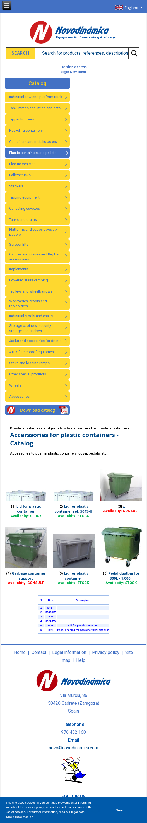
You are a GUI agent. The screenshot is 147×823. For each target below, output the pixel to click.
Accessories (19, 396)
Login (65, 71)
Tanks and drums (23, 220)
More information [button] (19, 817)
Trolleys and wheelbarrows (30, 291)
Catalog (37, 83)
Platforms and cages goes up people (33, 231)
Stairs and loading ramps (29, 363)
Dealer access (73, 66)
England (131, 7)
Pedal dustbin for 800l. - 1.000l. (124, 576)
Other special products (27, 374)
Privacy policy (105, 652)
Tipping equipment (24, 197)
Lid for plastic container (28, 509)
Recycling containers (26, 130)
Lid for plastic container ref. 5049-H (74, 509)
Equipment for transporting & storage (85, 37)
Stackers (16, 186)
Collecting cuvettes (24, 208)
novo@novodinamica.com (73, 747)
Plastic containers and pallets (32, 153)
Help (80, 660)
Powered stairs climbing (28, 280)
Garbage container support (28, 576)
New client (78, 71)
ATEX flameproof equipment (32, 352)
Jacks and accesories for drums (35, 341)
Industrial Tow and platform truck (35, 97)
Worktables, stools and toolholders (28, 303)
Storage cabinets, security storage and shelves (30, 328)
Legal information (69, 652)
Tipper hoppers (21, 119)
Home (20, 652)
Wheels (15, 385)
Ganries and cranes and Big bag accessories (35, 256)
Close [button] (119, 810)
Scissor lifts (18, 244)
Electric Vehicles (22, 164)
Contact (39, 652)
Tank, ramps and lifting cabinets (35, 108)
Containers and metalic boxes (33, 141)
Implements (18, 269)
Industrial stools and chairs (31, 316)
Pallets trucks (20, 175)
